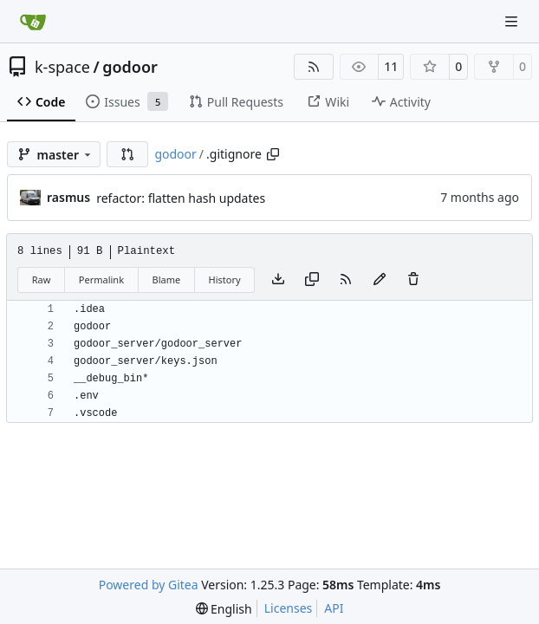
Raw (41, 279)
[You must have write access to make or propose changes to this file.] (413, 280)
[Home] (33, 21)
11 (391, 66)
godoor (130, 66)
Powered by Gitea (148, 584)
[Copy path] (273, 154)
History (225, 279)
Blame (166, 279)
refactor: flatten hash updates (180, 198)
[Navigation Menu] (513, 21)
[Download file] (278, 280)
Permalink (101, 279)
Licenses (288, 608)
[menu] (224, 609)
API (333, 608)
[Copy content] (312, 280)
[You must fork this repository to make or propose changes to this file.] (379, 280)
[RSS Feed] (314, 67)
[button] (127, 154)
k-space (62, 66)
